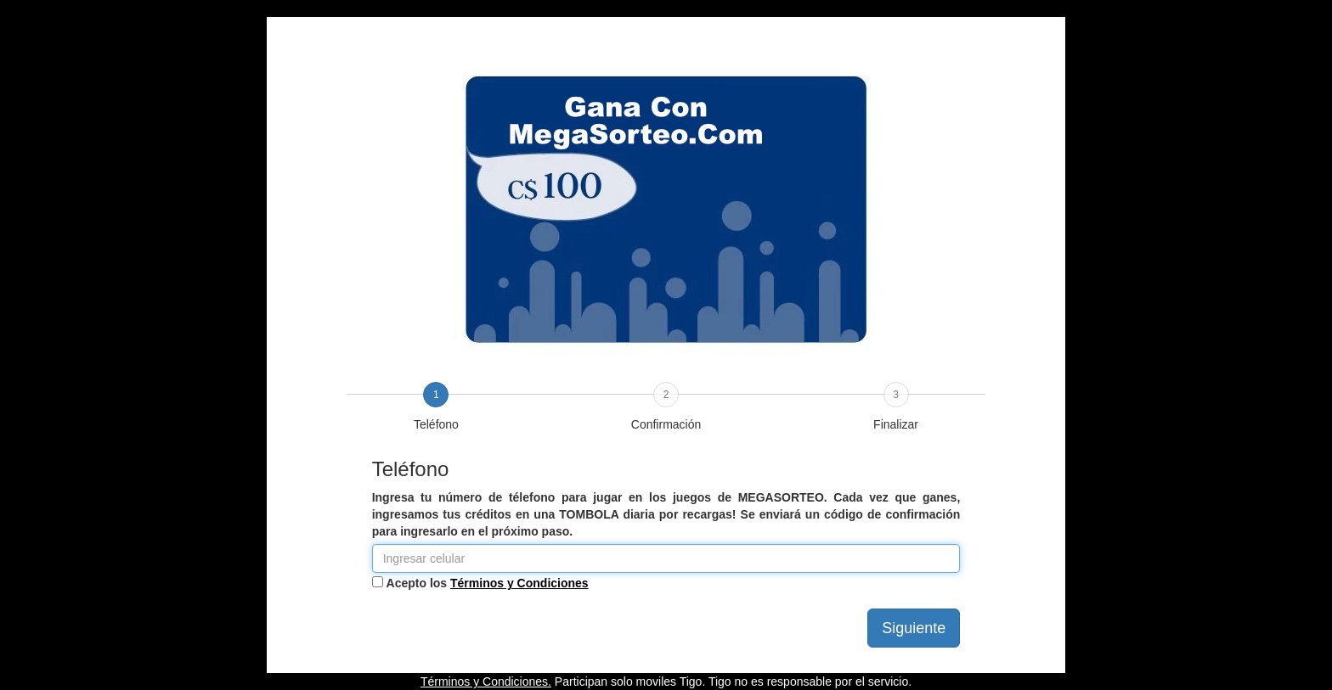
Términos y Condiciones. (485, 681)
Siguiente (913, 628)
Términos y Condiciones (519, 583)
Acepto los (488, 583)
